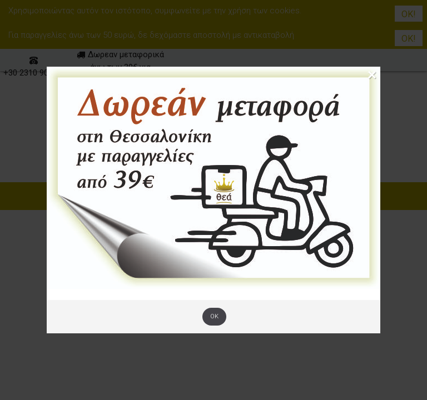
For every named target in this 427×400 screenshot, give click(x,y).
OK (214, 316)
